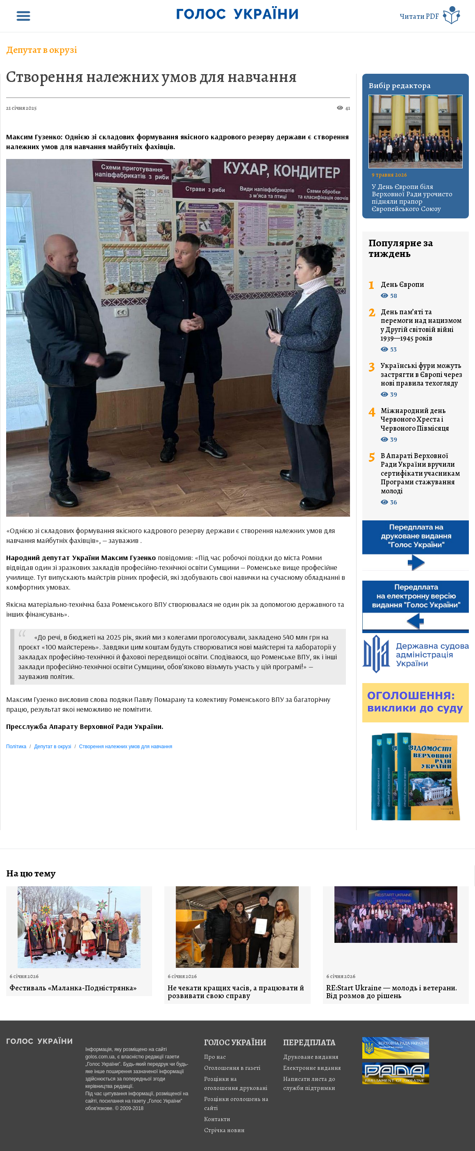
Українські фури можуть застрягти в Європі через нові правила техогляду (421, 374)
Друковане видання (311, 1057)
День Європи (402, 284)
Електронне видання (312, 1068)
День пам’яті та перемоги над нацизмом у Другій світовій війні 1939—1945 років (421, 325)
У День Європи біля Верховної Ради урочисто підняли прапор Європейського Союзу (412, 197)
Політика (16, 746)
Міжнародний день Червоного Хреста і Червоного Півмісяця (415, 419)
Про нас (215, 1057)
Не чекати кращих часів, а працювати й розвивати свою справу (236, 992)
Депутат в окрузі (41, 49)
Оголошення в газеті (232, 1068)
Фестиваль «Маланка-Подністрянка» (72, 988)
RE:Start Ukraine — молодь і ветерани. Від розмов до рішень (391, 992)
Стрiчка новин (224, 1130)
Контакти (217, 1119)
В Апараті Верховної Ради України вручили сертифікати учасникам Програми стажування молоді (420, 474)
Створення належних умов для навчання (151, 76)
